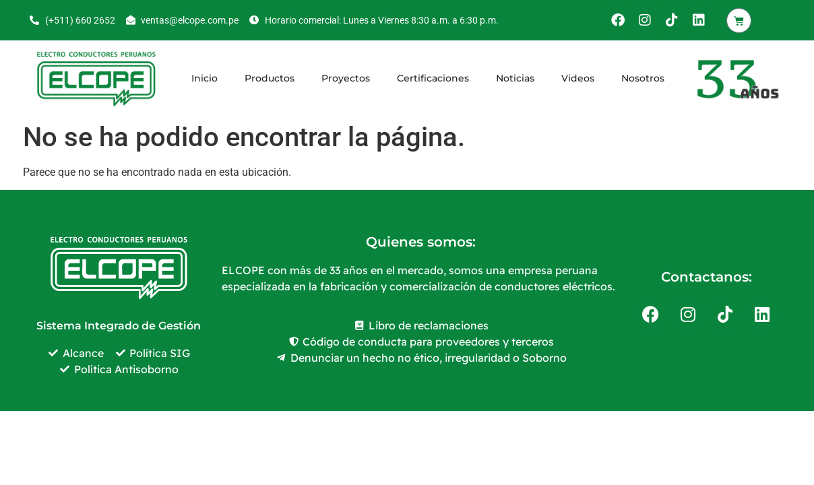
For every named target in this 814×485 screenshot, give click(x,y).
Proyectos (345, 78)
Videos (577, 78)
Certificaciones (433, 78)
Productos (269, 78)
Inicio (204, 78)
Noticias (515, 78)
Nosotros (642, 78)
